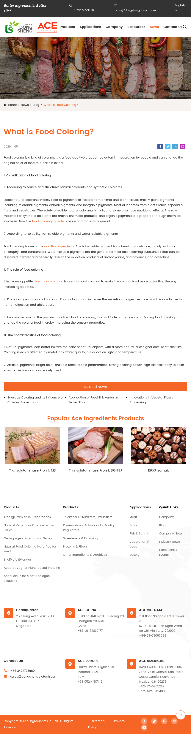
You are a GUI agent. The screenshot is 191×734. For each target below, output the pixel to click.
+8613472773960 (22, 670)
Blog (36, 104)
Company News (171, 533)
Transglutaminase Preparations (27, 517)
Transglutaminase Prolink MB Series (32, 470)
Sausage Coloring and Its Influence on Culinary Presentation (35, 400)
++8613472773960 (82, 10)
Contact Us (173, 27)
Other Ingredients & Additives (85, 554)
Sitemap (98, 721)
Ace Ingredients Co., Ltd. (41, 721)
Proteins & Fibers (75, 546)
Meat (133, 517)
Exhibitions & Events (168, 552)
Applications (90, 27)
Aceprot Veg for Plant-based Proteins (32, 567)
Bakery (134, 554)
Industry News (169, 541)
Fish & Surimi (138, 533)
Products (67, 27)
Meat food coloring (49, 281)
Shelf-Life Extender (17, 559)
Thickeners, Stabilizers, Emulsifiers (87, 517)
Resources (136, 27)
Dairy (133, 525)
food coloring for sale (48, 221)
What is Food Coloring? (60, 104)
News (154, 27)
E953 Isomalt (158, 470)
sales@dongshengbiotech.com (135, 10)
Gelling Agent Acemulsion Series (28, 538)
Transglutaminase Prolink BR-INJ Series (95, 470)
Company (114, 27)
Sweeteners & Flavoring (80, 538)
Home (12, 104)
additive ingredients (59, 246)
